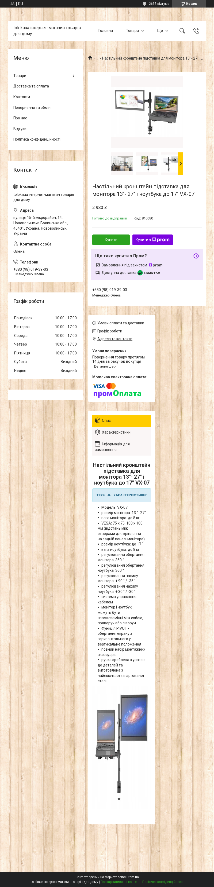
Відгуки (19, 129)
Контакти (21, 97)
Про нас (20, 118)
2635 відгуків (159, 4)
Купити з (153, 239)
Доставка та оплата (31, 86)
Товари (132, 31)
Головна (105, 31)
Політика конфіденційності (36, 139)
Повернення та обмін (32, 107)
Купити (111, 240)
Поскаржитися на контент (120, 882)
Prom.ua (133, 877)
